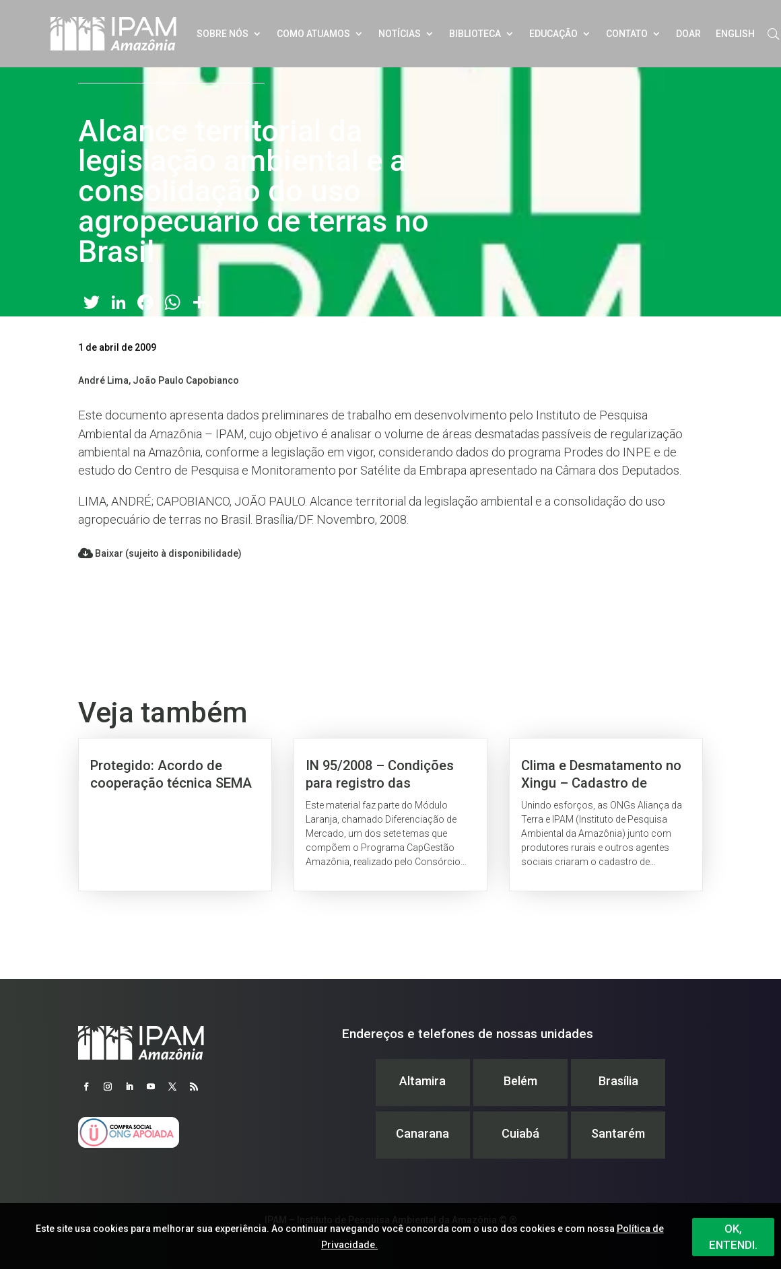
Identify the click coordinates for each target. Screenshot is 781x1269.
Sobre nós (222, 33)
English (735, 33)
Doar (688, 33)
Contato (627, 33)
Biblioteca (475, 33)
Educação (553, 33)
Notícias (399, 33)
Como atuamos (313, 33)
